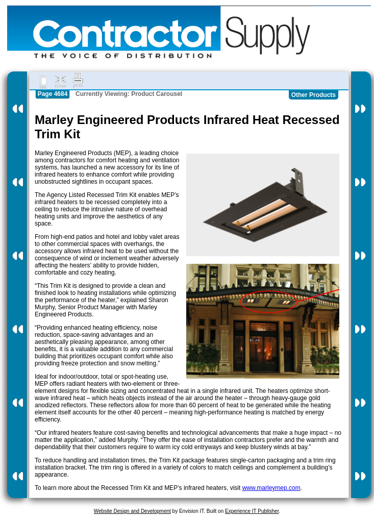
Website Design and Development (132, 511)
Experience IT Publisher (252, 511)
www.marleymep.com (271, 487)
